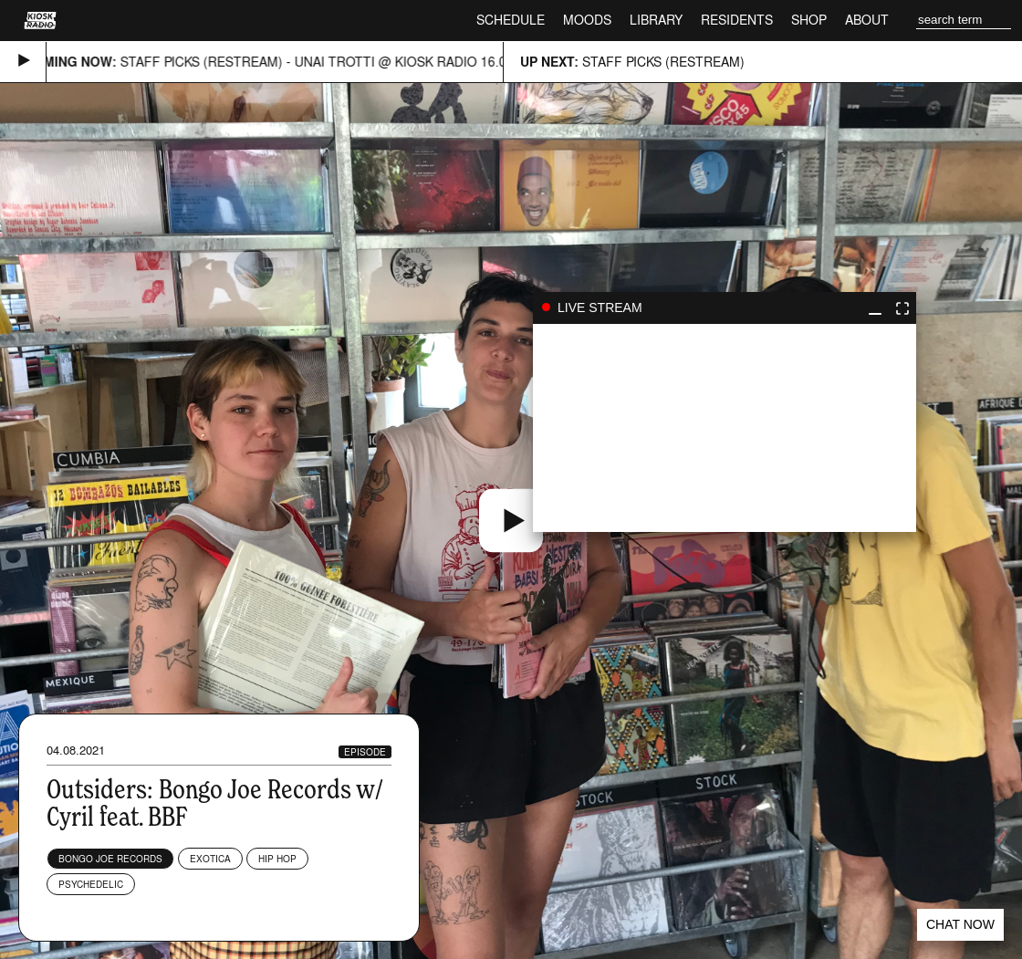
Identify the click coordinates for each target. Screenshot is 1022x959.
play (724, 428)
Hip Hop (277, 858)
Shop (809, 19)
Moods (587, 19)
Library (656, 19)
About (867, 19)
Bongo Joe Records (110, 858)
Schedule (510, 19)
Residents (737, 19)
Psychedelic (90, 884)
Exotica (210, 858)
